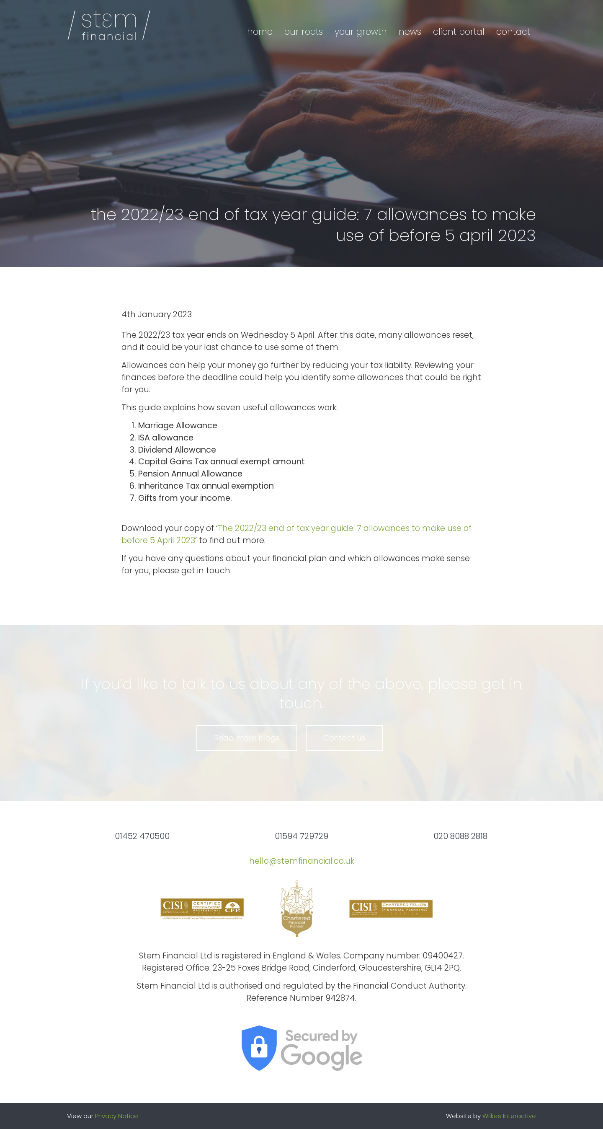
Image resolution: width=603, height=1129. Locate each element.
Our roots (303, 32)
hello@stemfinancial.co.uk (301, 861)
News (410, 32)
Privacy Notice (116, 1115)
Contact (513, 32)
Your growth (361, 32)
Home (260, 32)
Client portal (458, 32)
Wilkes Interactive (509, 1115)
